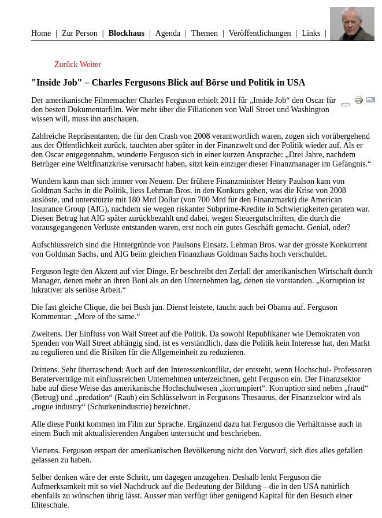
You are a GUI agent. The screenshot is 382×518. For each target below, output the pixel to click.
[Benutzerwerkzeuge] (345, 104)
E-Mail (373, 104)
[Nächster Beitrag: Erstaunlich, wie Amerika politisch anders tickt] (90, 64)
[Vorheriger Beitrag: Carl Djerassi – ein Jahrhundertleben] (67, 64)
